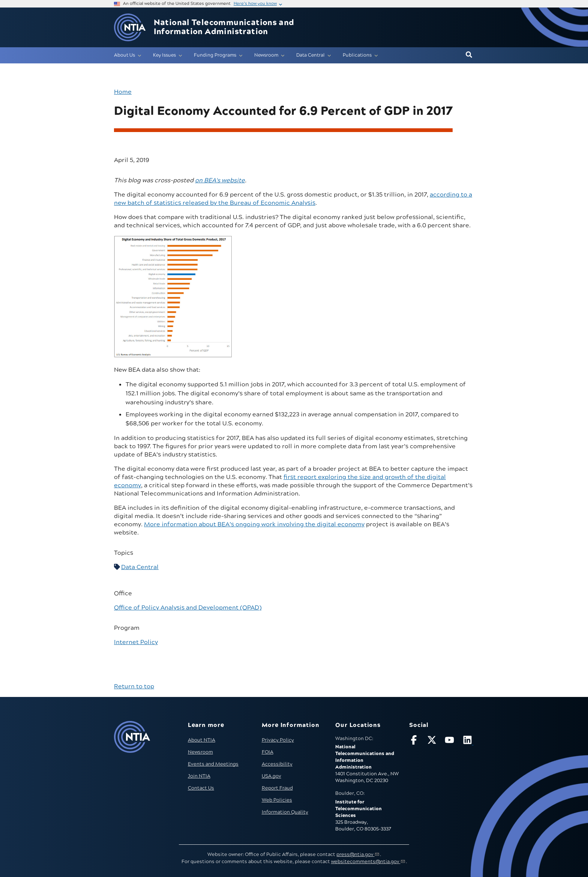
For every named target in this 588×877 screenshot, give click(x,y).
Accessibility (277, 764)
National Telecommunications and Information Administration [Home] (224, 27)
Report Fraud (277, 788)
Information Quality (285, 812)
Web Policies (277, 800)
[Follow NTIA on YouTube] (450, 741)
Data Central (140, 567)
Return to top (134, 686)
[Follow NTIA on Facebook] (414, 741)
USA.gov (271, 776)
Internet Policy (136, 642)
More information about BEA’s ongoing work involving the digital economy (254, 524)
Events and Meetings (213, 764)
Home (123, 92)
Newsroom (200, 752)
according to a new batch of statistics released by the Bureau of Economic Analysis (293, 199)
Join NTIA (199, 776)
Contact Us (201, 788)
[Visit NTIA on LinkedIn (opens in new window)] (468, 741)
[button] (469, 55)
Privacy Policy (278, 740)
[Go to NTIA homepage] (130, 28)
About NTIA (201, 740)
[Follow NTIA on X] (432, 741)
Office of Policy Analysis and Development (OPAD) (187, 608)
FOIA (267, 752)
